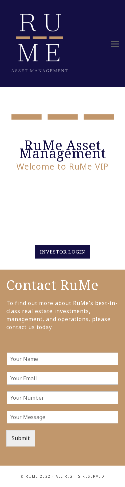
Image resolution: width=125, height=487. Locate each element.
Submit (21, 438)
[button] (115, 43)
